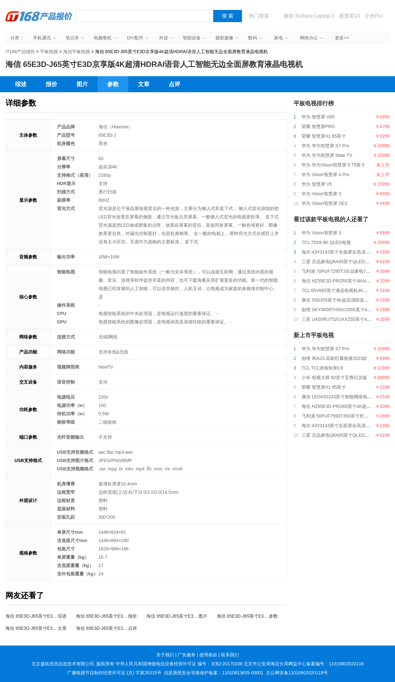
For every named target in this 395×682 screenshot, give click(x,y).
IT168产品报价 (39, 21)
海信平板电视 (76, 51)
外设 (166, 37)
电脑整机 (105, 37)
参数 (113, 84)
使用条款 (208, 654)
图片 (82, 84)
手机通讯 (44, 37)
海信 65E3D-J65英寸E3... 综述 (36, 616)
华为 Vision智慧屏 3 (321, 193)
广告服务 (187, 654)
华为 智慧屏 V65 (318, 116)
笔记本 (75, 37)
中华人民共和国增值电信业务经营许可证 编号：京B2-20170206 (179, 663)
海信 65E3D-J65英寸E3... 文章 (36, 628)
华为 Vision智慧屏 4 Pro (325, 174)
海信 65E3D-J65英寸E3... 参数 (247, 616)
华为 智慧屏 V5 (317, 184)
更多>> (342, 37)
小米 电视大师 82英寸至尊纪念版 (334, 377)
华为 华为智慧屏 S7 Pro (325, 145)
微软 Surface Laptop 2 (309, 16)
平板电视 (49, 51)
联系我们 (230, 654)
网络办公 (311, 37)
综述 (21, 84)
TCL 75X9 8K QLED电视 (326, 242)
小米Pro (374, 16)
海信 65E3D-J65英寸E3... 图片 (176, 616)
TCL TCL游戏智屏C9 (322, 367)
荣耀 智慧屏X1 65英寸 (324, 136)
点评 (174, 84)
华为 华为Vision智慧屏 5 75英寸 (333, 164)
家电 (281, 37)
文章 (143, 84)
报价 (51, 84)
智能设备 (194, 37)
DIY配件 (138, 37)
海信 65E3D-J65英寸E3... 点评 (106, 628)
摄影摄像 (227, 37)
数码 (255, 37)
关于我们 (165, 654)
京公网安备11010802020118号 (297, 672)
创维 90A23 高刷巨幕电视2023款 (334, 358)
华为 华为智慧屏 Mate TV (327, 155)
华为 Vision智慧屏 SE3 (324, 203)
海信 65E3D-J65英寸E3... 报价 (106, 616)
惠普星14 (349, 16)
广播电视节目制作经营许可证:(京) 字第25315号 (114, 672)
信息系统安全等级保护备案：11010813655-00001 (213, 672)
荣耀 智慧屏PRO (318, 126)
